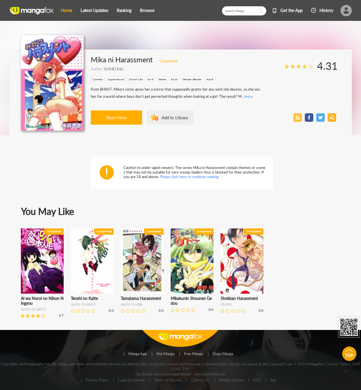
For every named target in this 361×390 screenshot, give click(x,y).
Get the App (291, 10)
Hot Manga (165, 354)
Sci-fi (150, 79)
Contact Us (200, 380)
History (326, 10)
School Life (136, 79)
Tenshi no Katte (84, 298)
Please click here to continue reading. (189, 176)
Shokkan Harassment (239, 298)
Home (66, 10)
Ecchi (174, 79)
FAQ (256, 380)
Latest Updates (94, 10)
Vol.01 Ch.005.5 (83, 304)
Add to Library (175, 117)
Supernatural (116, 79)
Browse (147, 10)
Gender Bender (192, 79)
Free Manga (193, 354)
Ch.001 (226, 304)
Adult (209, 79)
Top (273, 380)
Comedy (97, 79)
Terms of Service (167, 380)
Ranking (124, 10)
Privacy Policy (97, 380)
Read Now (116, 117)
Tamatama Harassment (141, 298)
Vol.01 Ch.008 (131, 304)
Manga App (137, 354)
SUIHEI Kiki (113, 69)
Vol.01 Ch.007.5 (33, 309)
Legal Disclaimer (131, 380)
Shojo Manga (223, 354)
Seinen (162, 79)
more (248, 96)
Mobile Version (231, 380)
